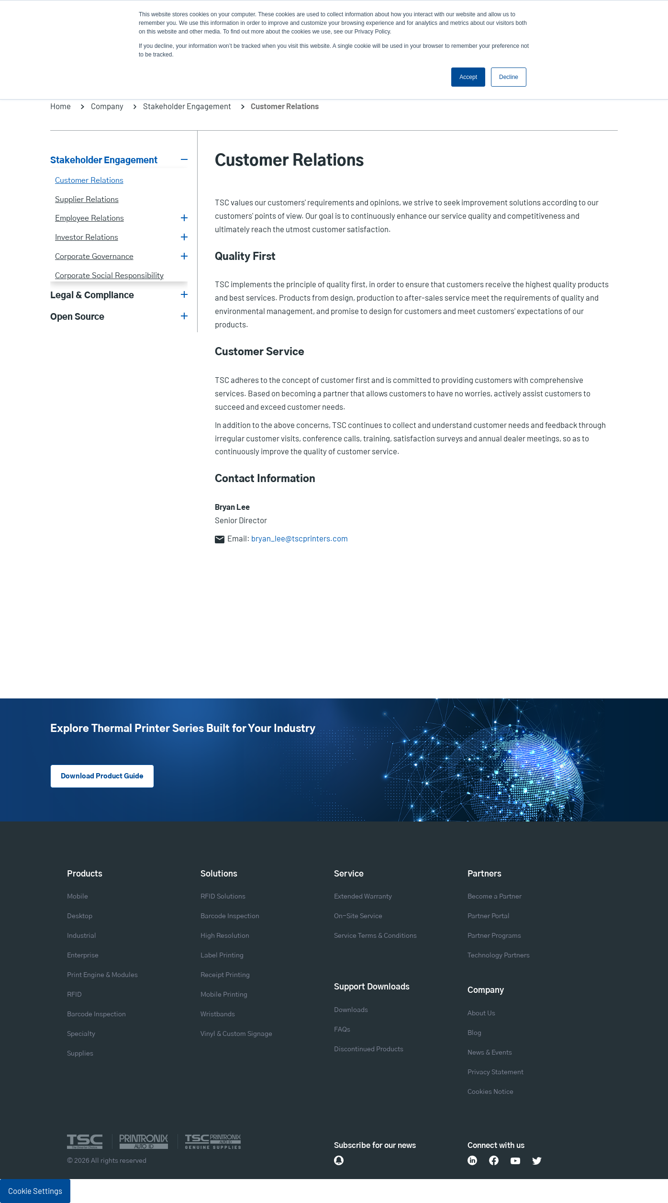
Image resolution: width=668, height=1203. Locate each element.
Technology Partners (499, 955)
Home (60, 106)
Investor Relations (86, 237)
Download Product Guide (102, 776)
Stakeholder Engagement (187, 106)
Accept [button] (468, 77)
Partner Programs (494, 936)
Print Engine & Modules (102, 975)
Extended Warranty (363, 896)
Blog (474, 1033)
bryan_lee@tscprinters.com (299, 538)
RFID (74, 994)
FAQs (342, 1029)
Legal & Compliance (92, 296)
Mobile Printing (223, 994)
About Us (481, 1013)
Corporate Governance (94, 256)
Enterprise (83, 955)
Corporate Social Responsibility (109, 276)
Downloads (351, 1010)
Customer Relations (89, 180)
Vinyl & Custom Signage (236, 1034)
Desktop (79, 916)
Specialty (81, 1034)
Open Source (77, 317)
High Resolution (224, 936)
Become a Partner (495, 896)
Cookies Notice (490, 1092)
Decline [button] (508, 77)
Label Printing (222, 955)
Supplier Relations (87, 199)
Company (107, 106)
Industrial (81, 936)
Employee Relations (89, 218)
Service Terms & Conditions (375, 936)
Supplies (80, 1053)
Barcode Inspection (96, 1014)
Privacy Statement (495, 1072)
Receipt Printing (225, 975)
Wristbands (217, 1014)
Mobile (77, 896)
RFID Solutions (222, 896)
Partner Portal (489, 916)
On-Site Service (358, 916)
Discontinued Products (368, 1049)
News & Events (490, 1052)
